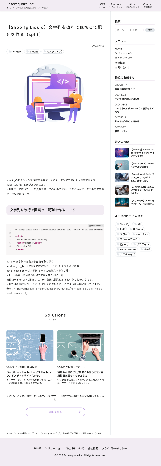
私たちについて (124, 58)
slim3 (147, 249)
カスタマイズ (54, 51)
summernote (128, 249)
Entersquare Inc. (20, 4)
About (132, 5)
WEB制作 (17, 51)
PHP (122, 229)
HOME (101, 5)
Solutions (115, 5)
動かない (138, 229)
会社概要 (120, 62)
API (139, 224)
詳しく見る (55, 412)
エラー (124, 234)
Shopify (34, 51)
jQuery (124, 244)
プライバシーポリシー (114, 448)
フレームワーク (129, 239)
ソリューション (124, 53)
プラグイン (142, 244)
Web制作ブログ (26, 433)
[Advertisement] (55, 156)
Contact (148, 5)
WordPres (142, 234)
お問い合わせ (122, 67)
